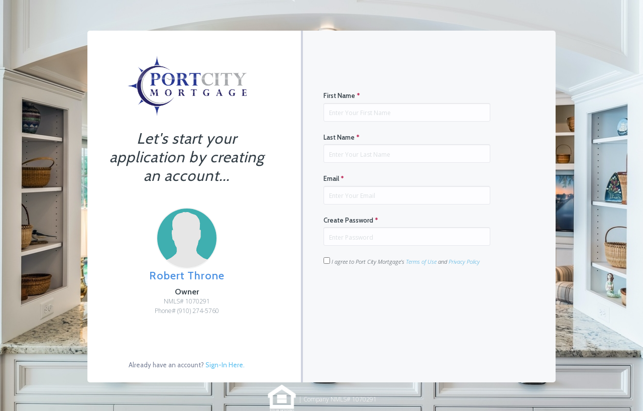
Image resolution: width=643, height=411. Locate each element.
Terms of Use (421, 261)
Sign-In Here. (225, 365)
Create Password (351, 220)
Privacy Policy (464, 261)
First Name (342, 95)
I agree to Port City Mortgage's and (402, 261)
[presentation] (400, 297)
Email (334, 178)
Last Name (342, 137)
